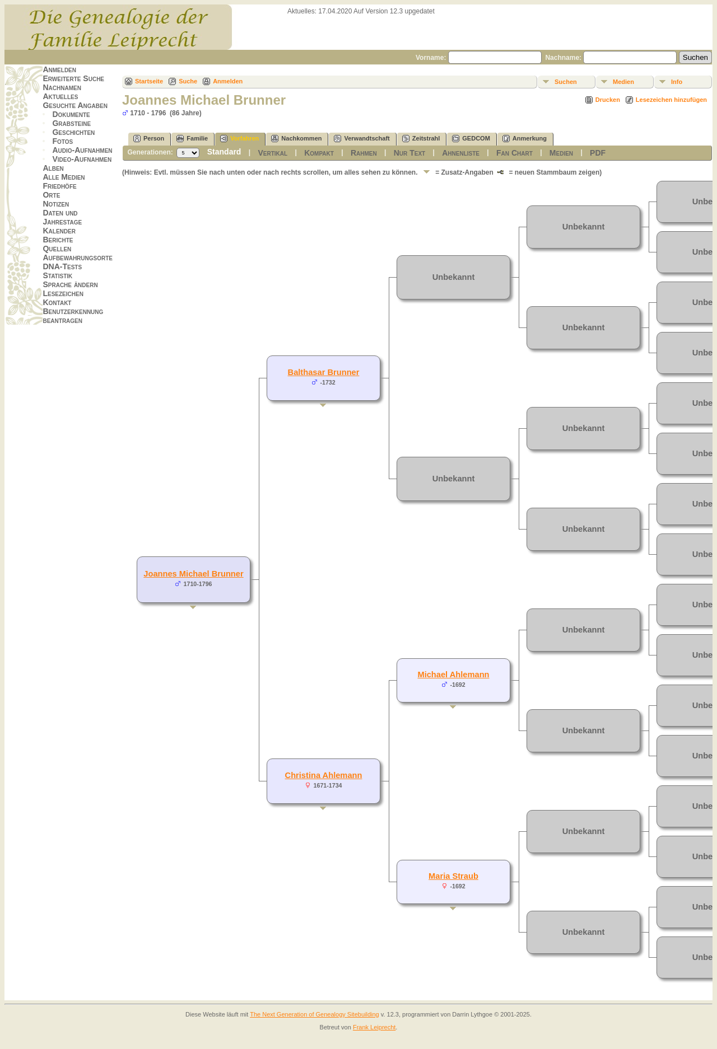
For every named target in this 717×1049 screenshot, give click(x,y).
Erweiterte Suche (73, 78)
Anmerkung (524, 138)
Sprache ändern (70, 284)
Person (148, 138)
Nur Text (409, 152)
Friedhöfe (59, 185)
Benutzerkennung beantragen (73, 316)
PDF (598, 152)
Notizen (56, 203)
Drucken (607, 99)
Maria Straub (453, 876)
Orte (51, 194)
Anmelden (59, 69)
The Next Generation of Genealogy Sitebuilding (314, 1014)
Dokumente (71, 114)
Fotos (62, 141)
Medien (623, 81)
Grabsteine (71, 123)
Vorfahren (239, 138)
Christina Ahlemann (323, 775)
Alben (53, 167)
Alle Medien (64, 176)
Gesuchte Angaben (75, 105)
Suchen (566, 81)
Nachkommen (296, 138)
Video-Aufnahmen (81, 158)
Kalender (59, 230)
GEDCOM (471, 138)
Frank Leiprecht (374, 1027)
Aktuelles (60, 96)
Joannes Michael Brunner (193, 573)
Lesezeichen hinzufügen (671, 99)
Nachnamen (62, 87)
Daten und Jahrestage (62, 217)
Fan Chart (514, 152)
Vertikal (272, 152)
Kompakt (319, 152)
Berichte (58, 239)
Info (676, 81)
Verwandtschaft (361, 138)
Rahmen (364, 152)
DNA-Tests (62, 266)
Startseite (149, 81)
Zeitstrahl (421, 138)
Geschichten (73, 132)
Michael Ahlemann (453, 674)
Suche (188, 81)
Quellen (57, 248)
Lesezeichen (63, 293)
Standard (224, 151)
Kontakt (57, 302)
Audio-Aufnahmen (82, 150)
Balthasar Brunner (324, 372)
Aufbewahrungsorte (78, 257)
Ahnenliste (460, 152)
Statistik (57, 275)
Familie (192, 138)
